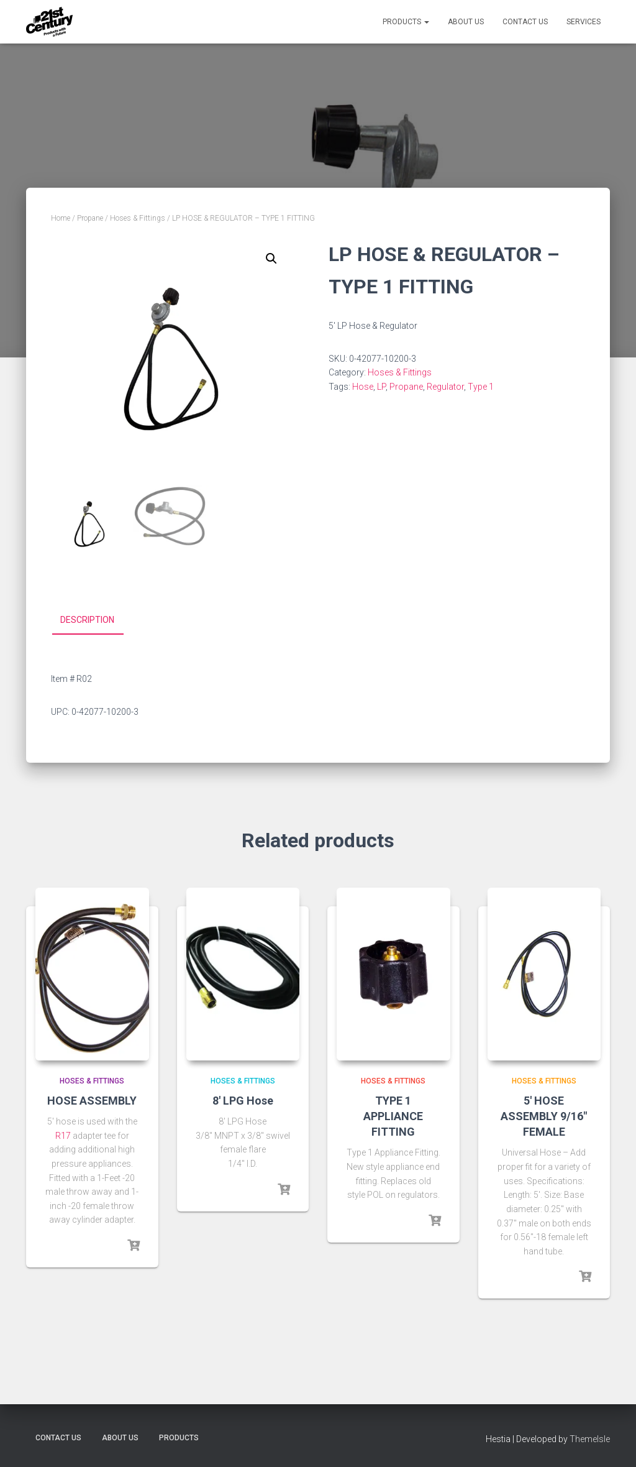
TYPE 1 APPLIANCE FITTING (393, 1116)
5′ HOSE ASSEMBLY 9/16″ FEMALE (544, 1116)
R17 (63, 1136)
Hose (362, 387)
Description (87, 620)
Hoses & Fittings (137, 218)
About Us (466, 21)
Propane (90, 218)
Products (406, 21)
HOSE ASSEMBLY (92, 1100)
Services (583, 21)
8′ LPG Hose (242, 1100)
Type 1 (481, 387)
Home (60, 218)
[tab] (96, 620)
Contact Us (525, 21)
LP (381, 387)
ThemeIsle (590, 1439)
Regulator (445, 387)
